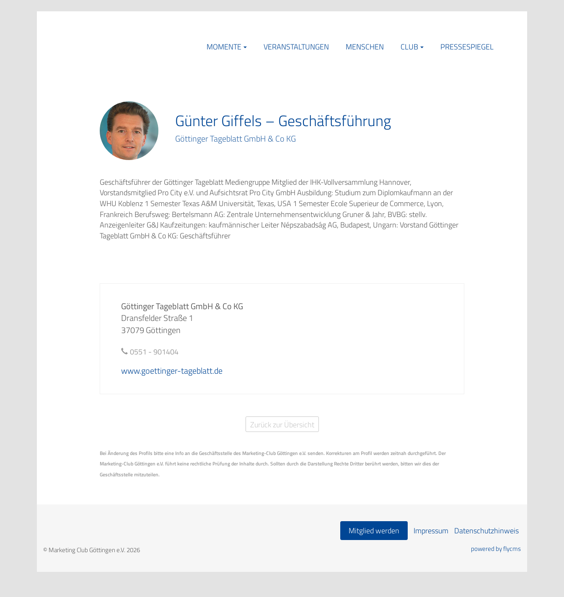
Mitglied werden (374, 530)
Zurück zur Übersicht (282, 424)
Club (409, 46)
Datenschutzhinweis (486, 530)
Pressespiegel (467, 46)
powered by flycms (496, 548)
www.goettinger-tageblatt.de (171, 370)
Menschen (365, 46)
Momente (224, 46)
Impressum (431, 530)
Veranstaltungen (296, 46)
